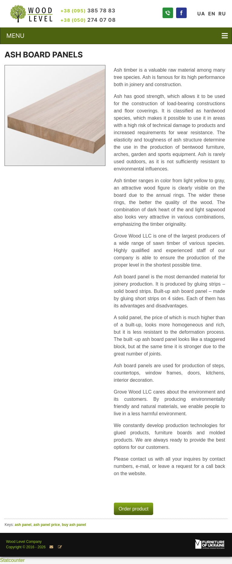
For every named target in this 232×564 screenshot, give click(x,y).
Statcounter (12, 560)
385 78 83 (87, 10)
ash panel (23, 525)
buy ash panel (74, 525)
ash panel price (47, 525)
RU (222, 14)
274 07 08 (88, 20)
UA (201, 14)
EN (211, 14)
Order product (134, 508)
